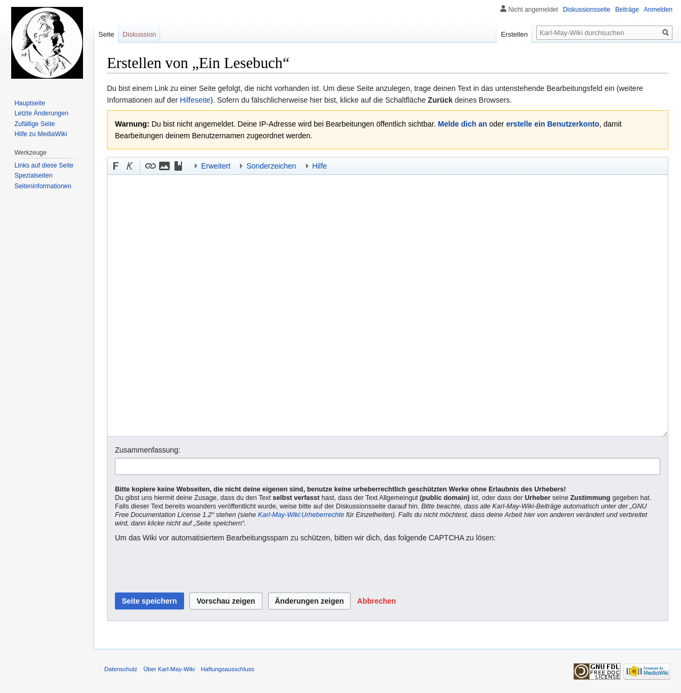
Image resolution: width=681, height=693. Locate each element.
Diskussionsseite (586, 9)
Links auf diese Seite (43, 165)
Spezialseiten (33, 175)
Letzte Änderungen (41, 113)
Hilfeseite (195, 100)
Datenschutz (120, 669)
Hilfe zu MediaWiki (40, 134)
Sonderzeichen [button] (271, 166)
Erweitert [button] (215, 166)
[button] (116, 166)
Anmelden (658, 9)
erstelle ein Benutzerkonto (552, 124)
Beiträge (627, 9)
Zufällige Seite (34, 124)
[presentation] (196, 568)
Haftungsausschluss (227, 669)
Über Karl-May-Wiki (169, 669)
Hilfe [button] (319, 166)
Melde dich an (462, 124)
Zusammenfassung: (147, 450)
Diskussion (139, 34)
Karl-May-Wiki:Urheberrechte (301, 515)
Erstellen (514, 34)
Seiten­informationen (42, 186)
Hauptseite (29, 103)
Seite (106, 34)
